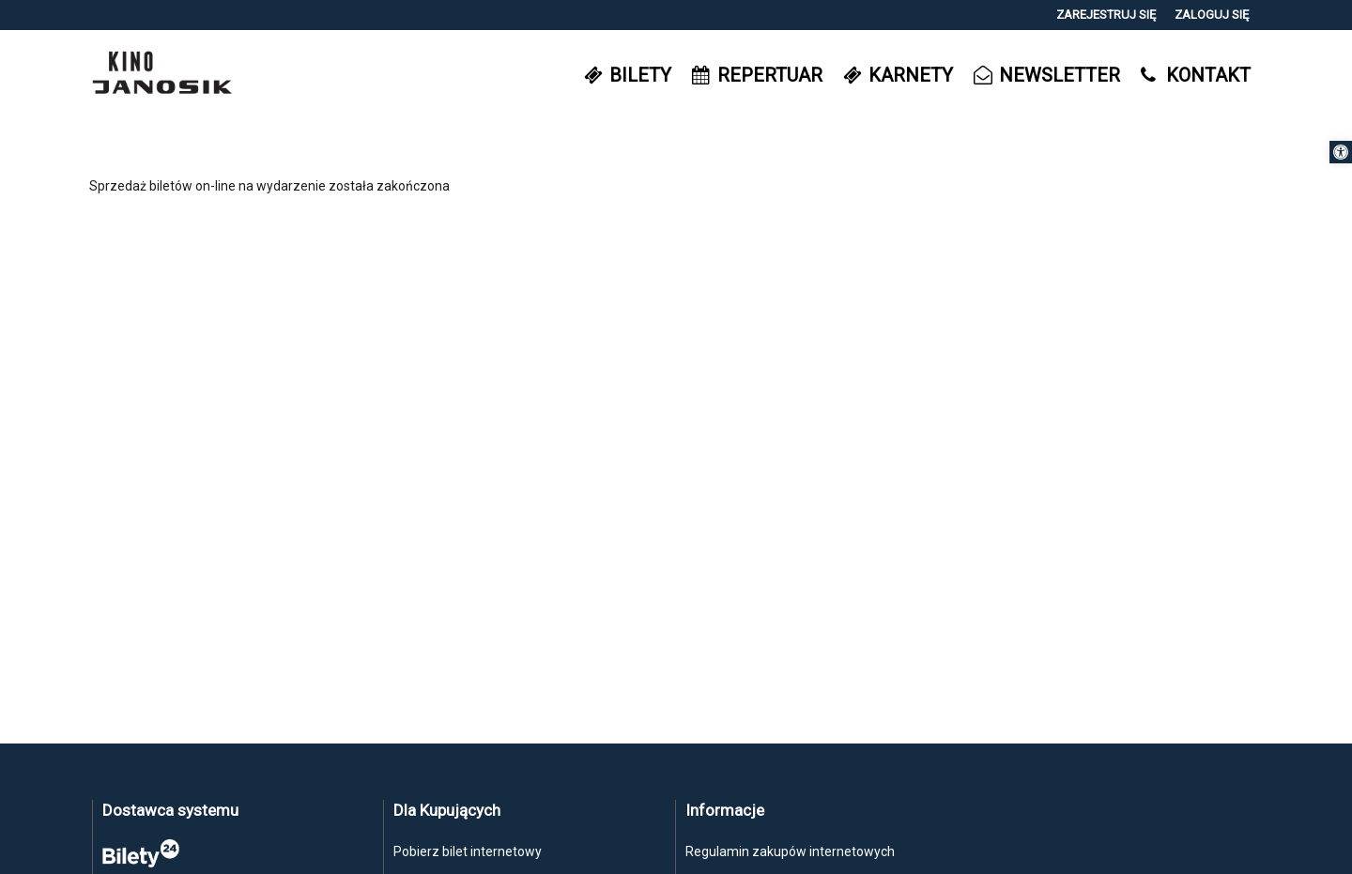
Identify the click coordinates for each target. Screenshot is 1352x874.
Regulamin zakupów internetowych (790, 851)
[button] (1340, 152)
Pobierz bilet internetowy (467, 851)
